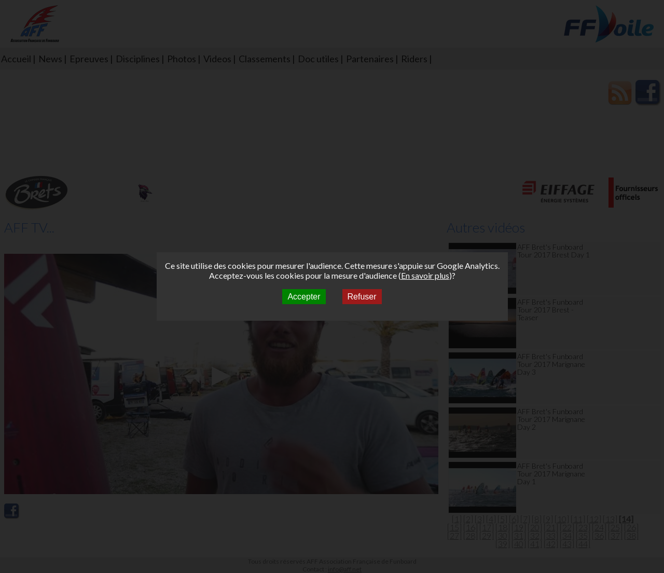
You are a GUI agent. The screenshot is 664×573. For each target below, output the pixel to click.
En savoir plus (425, 275)
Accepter (303, 296)
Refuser (362, 296)
